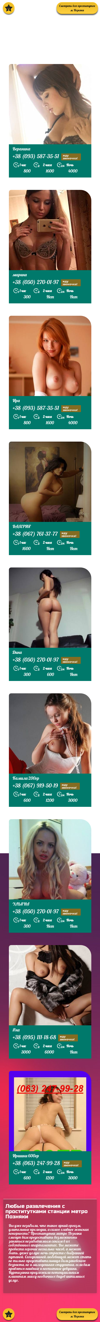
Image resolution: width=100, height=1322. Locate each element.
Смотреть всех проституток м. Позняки (77, 8)
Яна (16, 1030)
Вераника (21, 148)
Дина (17, 652)
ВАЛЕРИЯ (22, 526)
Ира (16, 400)
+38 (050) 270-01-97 (47, 282)
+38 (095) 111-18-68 (45, 1037)
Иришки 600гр (26, 1155)
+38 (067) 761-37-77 (46, 534)
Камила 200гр (26, 778)
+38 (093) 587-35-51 (47, 156)
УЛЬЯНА (21, 904)
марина (20, 274)
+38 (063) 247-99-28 (47, 1163)
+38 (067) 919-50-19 (46, 786)
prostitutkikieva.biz (29, 52)
